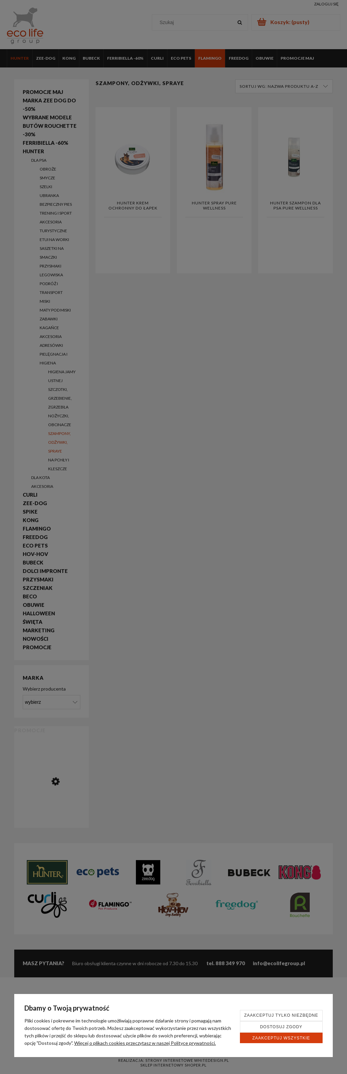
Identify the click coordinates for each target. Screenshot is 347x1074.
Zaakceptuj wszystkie (281, 1038)
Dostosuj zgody (281, 1027)
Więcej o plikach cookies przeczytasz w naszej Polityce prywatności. (145, 1043)
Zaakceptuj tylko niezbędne (281, 1015)
